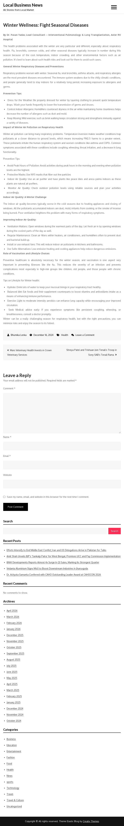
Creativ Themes (91, 821)
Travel (10, 794)
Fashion (11, 757)
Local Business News (23, 5)
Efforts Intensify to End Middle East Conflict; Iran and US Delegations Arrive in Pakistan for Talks (56, 550)
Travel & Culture (15, 800)
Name (7, 437)
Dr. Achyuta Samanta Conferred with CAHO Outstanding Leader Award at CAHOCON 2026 (54, 574)
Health (64, 335)
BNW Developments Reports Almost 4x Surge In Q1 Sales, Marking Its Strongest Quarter (53, 562)
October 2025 (14, 647)
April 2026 (12, 610)
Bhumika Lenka (18, 335)
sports (10, 781)
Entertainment (14, 751)
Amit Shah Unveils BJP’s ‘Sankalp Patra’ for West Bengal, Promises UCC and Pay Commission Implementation (64, 556)
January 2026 (14, 629)
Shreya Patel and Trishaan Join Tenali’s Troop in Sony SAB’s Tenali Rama (91, 352)
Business (11, 739)
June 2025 (12, 671)
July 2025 (11, 665)
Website (7, 475)
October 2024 (14, 720)
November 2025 (15, 641)
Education (12, 745)
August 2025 (13, 659)
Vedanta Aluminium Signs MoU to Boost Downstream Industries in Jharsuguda (47, 568)
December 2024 (15, 708)
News (9, 775)
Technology (13, 788)
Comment (9, 388)
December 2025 (15, 635)
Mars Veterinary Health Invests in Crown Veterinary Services (29, 352)
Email (7, 456)
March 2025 (13, 690)
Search (8, 521)
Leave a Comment (85, 335)
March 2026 (13, 616)
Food (9, 763)
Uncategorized (14, 806)
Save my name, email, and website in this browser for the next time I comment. (48, 497)
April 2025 (12, 684)
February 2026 (14, 622)
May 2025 (12, 678)
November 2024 (15, 714)
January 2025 (14, 702)
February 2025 (14, 696)
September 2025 (15, 653)
